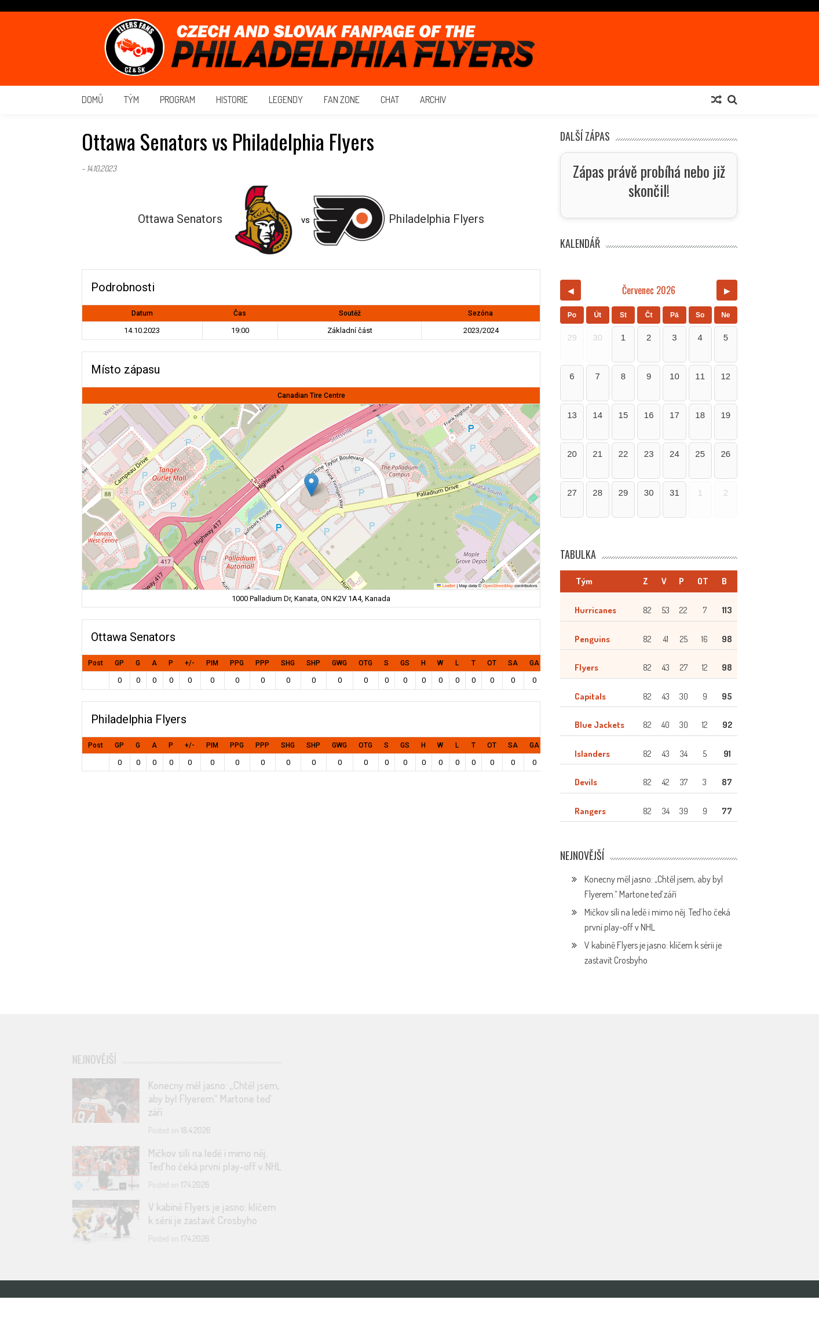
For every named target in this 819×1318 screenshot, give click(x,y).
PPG (237, 663)
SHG (288, 663)
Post (95, 663)
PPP (262, 663)
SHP (313, 663)
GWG (339, 663)
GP (119, 663)
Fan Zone (342, 99)
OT (491, 663)
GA (534, 663)
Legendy (286, 99)
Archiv (433, 99)
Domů (92, 99)
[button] (311, 485)
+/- (190, 663)
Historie (232, 99)
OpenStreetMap (497, 585)
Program (177, 99)
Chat (390, 99)
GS (404, 663)
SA (513, 663)
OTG (365, 663)
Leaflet (446, 585)
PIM (212, 663)
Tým (131, 99)
